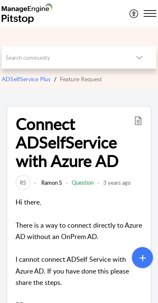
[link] (23, 182)
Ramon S (51, 182)
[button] (138, 120)
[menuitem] (134, 13)
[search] (62, 57)
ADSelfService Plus (26, 79)
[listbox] (139, 57)
